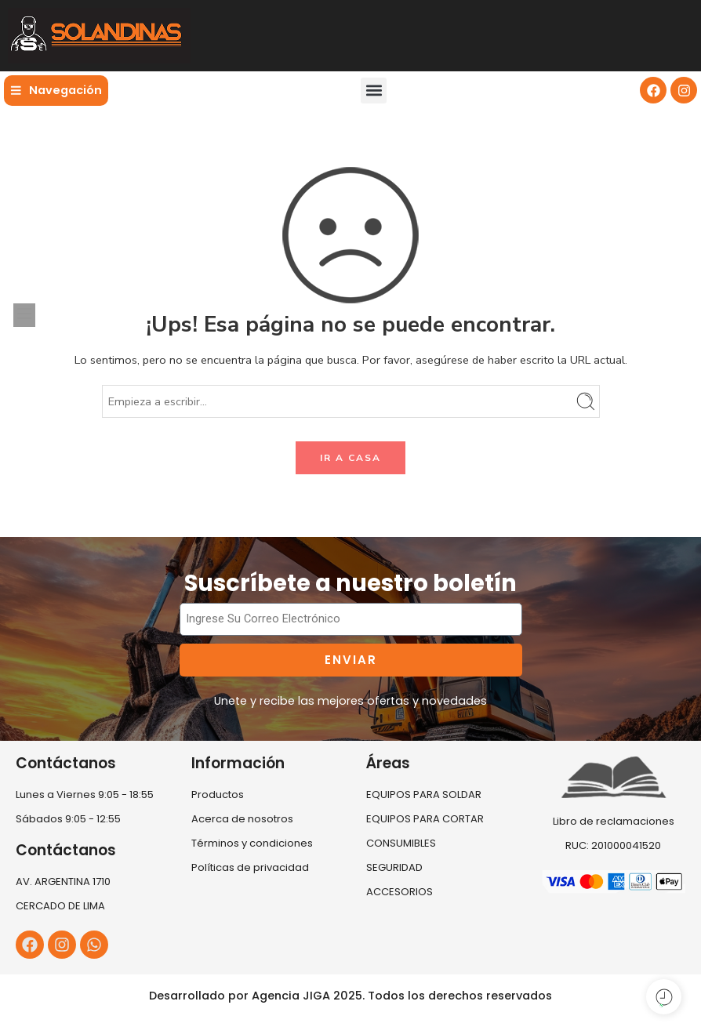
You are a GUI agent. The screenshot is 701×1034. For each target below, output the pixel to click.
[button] (374, 90)
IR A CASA (350, 458)
